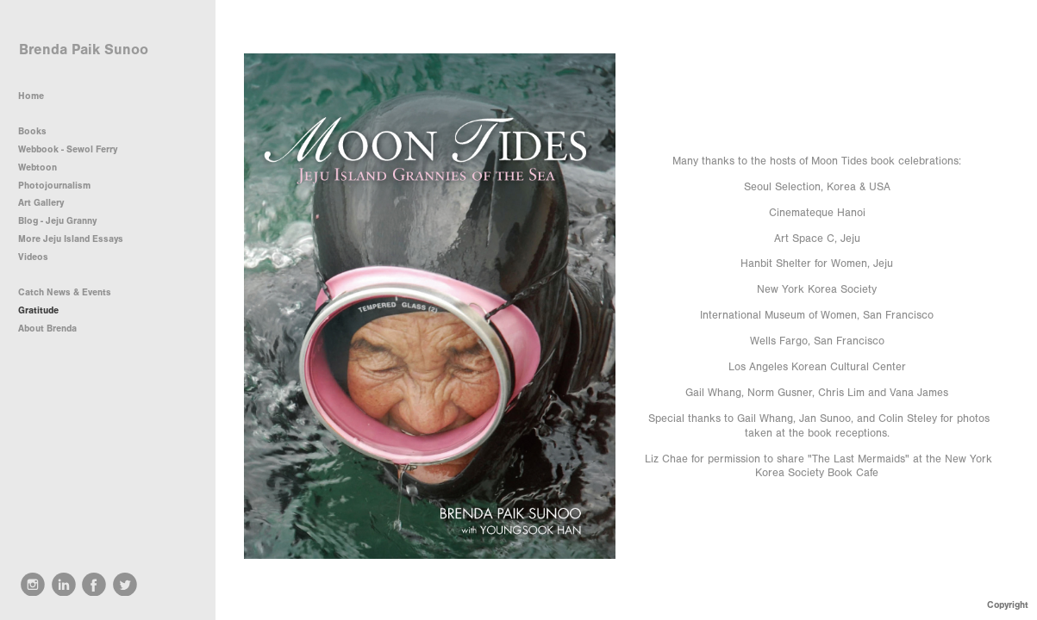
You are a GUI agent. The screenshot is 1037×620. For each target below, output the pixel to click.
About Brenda (47, 328)
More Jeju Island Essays (70, 239)
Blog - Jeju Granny (57, 220)
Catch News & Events (64, 292)
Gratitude (38, 310)
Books (38, 131)
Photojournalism (60, 185)
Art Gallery (41, 202)
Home (31, 96)
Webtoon (37, 167)
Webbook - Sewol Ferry (67, 149)
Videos (33, 257)
